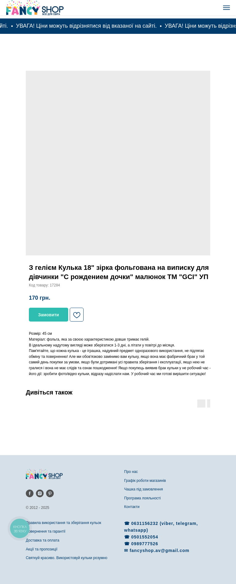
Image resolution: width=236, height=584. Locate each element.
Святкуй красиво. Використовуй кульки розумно (66, 558)
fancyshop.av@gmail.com (159, 550)
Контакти (132, 507)
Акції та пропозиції (41, 549)
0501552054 (144, 536)
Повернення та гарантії (45, 531)
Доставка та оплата (42, 540)
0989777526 (144, 543)
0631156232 (145, 523)
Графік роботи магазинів (145, 480)
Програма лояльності (142, 498)
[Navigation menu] (226, 8)
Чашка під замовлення (143, 489)
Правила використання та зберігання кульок (63, 523)
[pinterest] (50, 493)
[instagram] (40, 493)
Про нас (131, 472)
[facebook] (29, 493)
